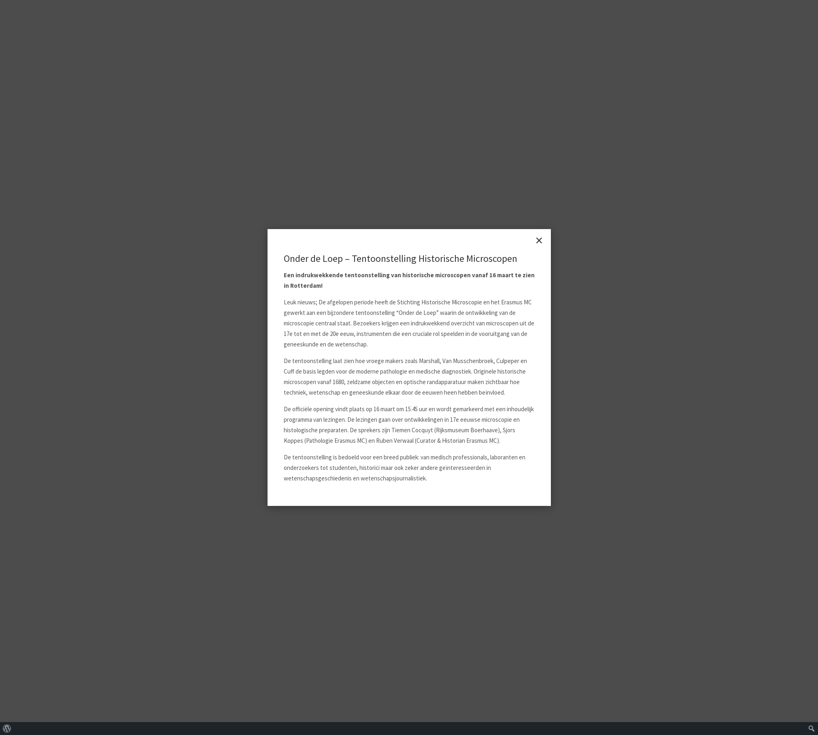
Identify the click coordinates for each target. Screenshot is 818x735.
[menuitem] (7, 728)
